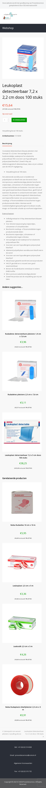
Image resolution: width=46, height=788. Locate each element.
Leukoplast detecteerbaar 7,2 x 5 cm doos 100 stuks (34, 733)
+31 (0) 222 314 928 (25, 747)
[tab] (7, 143)
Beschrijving (7, 143)
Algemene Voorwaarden (23, 763)
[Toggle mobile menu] (42, 16)
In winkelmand (19, 120)
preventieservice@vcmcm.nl (25, 755)
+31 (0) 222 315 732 (25, 771)
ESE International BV (30, 5)
